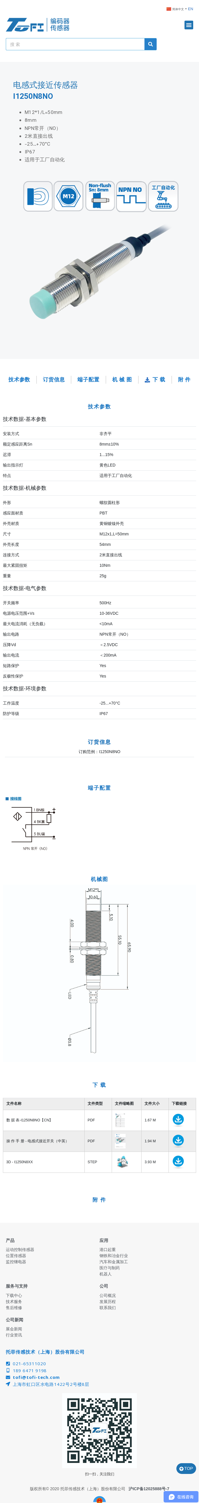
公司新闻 (14, 1319)
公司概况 (108, 1295)
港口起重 (108, 1249)
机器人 (106, 1274)
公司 (104, 1286)
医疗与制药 (110, 1268)
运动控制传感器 (20, 1249)
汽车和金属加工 (114, 1261)
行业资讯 (14, 1335)
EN (190, 9)
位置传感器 (16, 1255)
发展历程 (108, 1301)
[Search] (150, 44)
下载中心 (14, 1295)
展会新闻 (14, 1329)
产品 (10, 1240)
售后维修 (14, 1307)
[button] (188, 25)
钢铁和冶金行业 (114, 1255)
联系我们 (108, 1307)
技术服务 (14, 1301)
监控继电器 (16, 1261)
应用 (104, 1240)
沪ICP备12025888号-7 (149, 1488)
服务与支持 (17, 1286)
